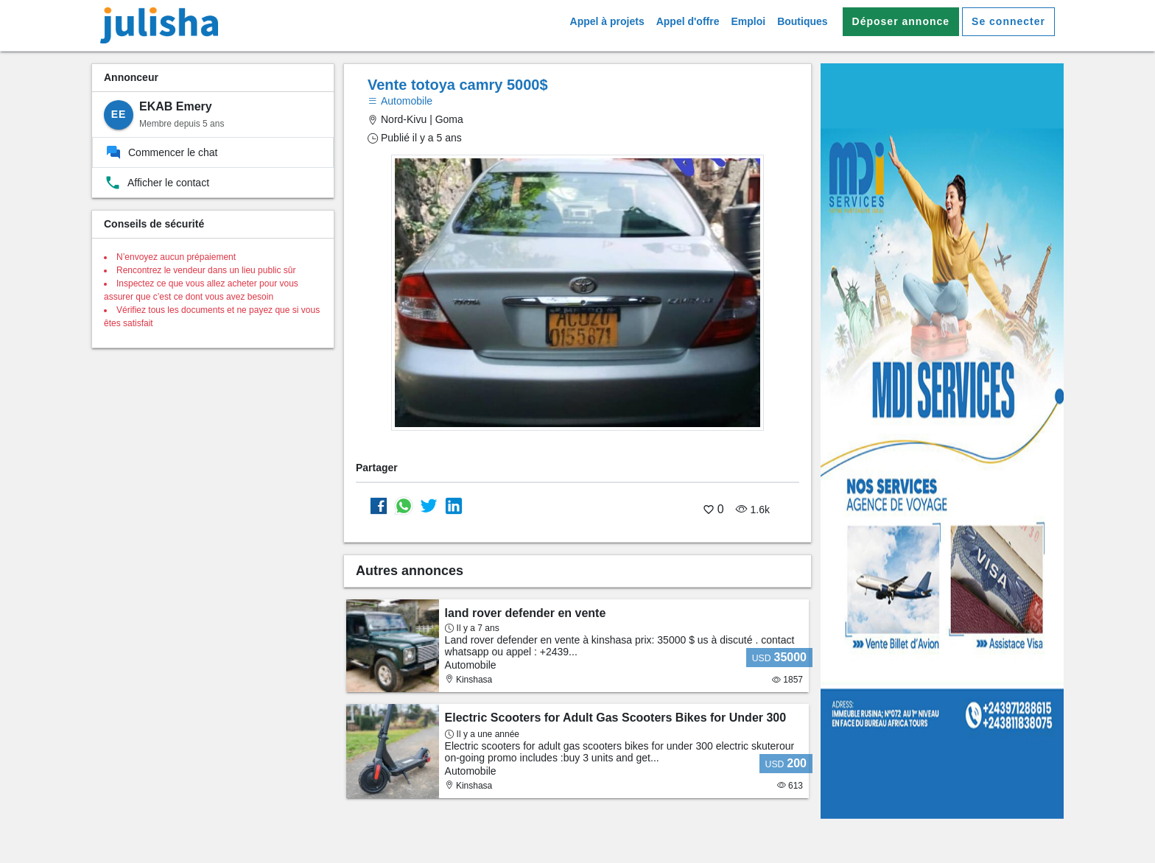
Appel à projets (607, 21)
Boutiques (802, 21)
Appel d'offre (688, 21)
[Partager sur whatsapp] (404, 505)
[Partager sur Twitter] (429, 505)
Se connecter (1008, 21)
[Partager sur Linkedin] (454, 505)
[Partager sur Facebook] (379, 505)
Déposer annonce (900, 21)
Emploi (748, 21)
